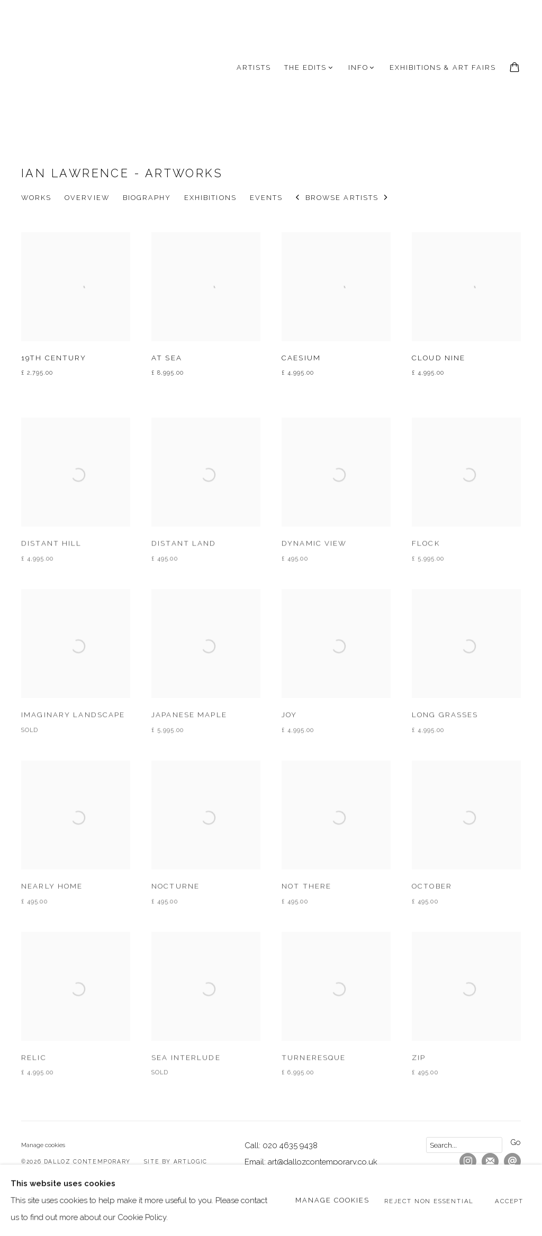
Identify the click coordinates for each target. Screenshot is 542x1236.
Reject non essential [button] (429, 1200)
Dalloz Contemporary (74, 68)
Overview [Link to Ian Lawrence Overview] (87, 198)
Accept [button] (509, 1200)
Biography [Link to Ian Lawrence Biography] (147, 198)
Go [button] (515, 1142)
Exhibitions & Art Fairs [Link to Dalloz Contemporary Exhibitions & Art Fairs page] (443, 67)
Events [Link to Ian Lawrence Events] (266, 198)
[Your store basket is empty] (514, 68)
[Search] (464, 1145)
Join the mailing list (490, 1161)
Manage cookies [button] (43, 1145)
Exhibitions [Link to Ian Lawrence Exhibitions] (210, 198)
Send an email (512, 1161)
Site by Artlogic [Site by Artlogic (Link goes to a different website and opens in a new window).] (175, 1161)
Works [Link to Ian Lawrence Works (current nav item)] (36, 198)
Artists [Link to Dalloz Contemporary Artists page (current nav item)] (254, 67)
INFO (358, 67)
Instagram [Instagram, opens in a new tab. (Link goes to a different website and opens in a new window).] (467, 1161)
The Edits (305, 67)
